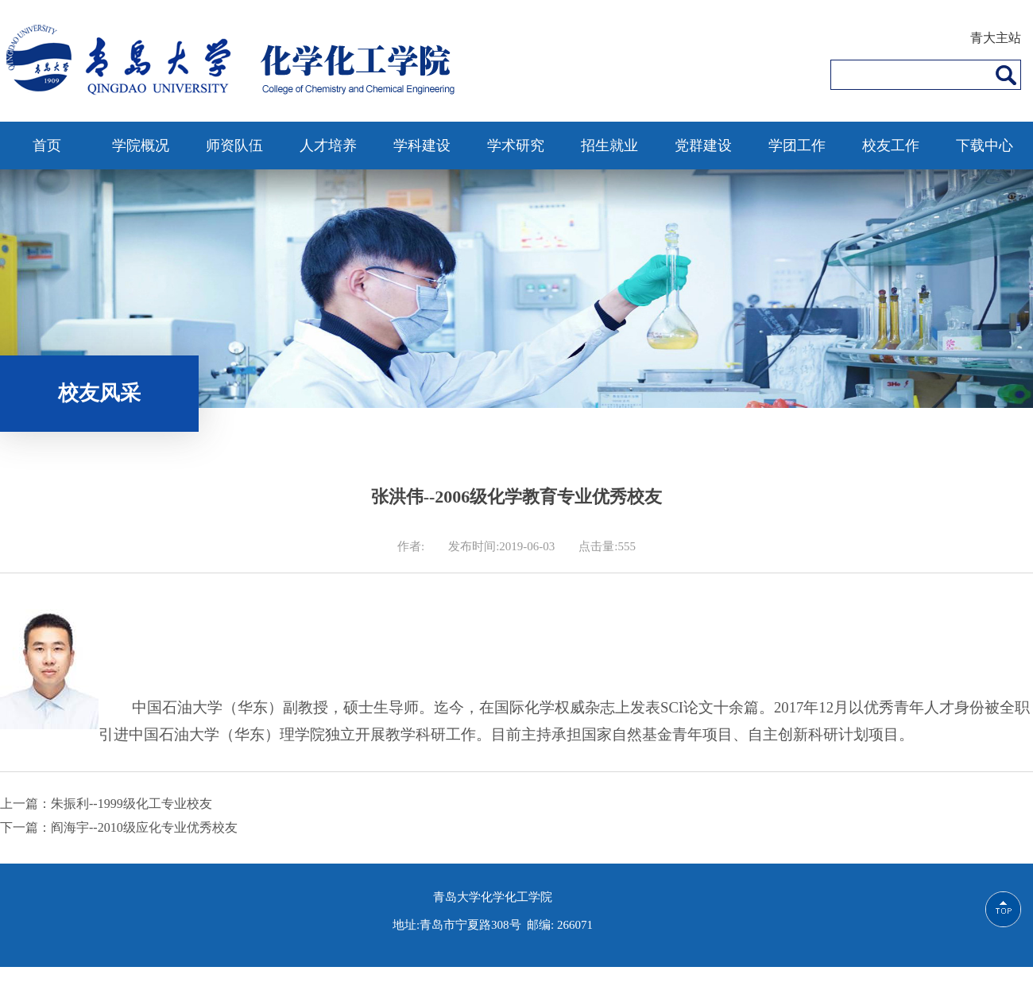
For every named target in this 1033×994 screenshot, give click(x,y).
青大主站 (995, 38)
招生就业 (609, 145)
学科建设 (422, 145)
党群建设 (703, 145)
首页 (47, 145)
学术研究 (515, 145)
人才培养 (328, 145)
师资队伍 (234, 145)
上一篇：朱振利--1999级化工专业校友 (106, 803)
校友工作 (890, 145)
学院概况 (140, 145)
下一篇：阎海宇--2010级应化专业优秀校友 (119, 827)
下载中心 (984, 145)
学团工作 (797, 145)
